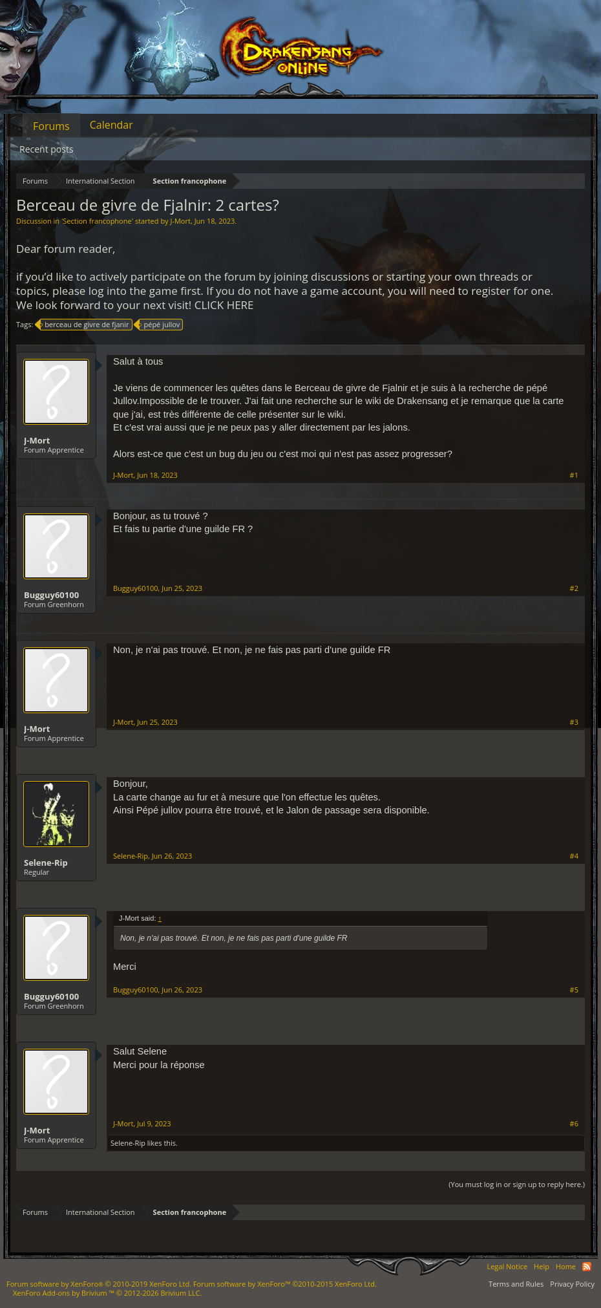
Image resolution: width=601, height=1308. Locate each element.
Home (566, 1266)
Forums (51, 126)
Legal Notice (507, 1266)
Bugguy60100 (51, 595)
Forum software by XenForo (98, 1284)
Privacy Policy (572, 1284)
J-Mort (180, 221)
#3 (574, 722)
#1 (574, 475)
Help (541, 1266)
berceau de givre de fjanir (85, 324)
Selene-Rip (46, 862)
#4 (574, 856)
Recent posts (46, 149)
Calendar (111, 125)
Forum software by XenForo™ (285, 1284)
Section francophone (97, 221)
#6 (574, 1123)
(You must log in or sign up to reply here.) (516, 1184)
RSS (586, 1266)
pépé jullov (160, 324)
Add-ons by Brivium (107, 1293)
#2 (574, 588)
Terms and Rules (516, 1284)
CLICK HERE (224, 304)
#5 (574, 989)
